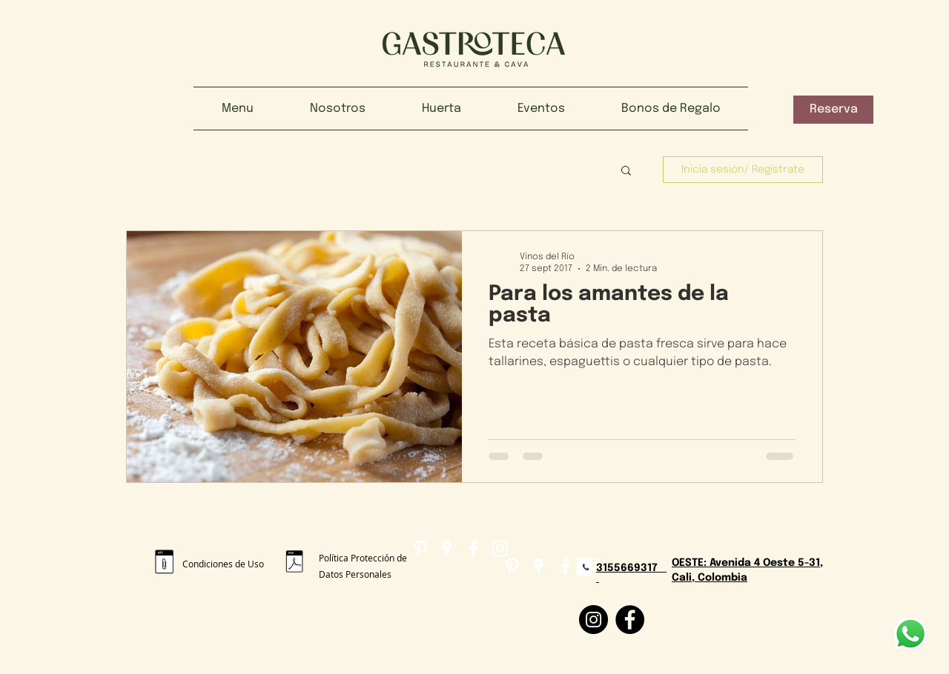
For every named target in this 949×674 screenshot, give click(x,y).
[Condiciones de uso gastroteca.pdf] (164, 563)
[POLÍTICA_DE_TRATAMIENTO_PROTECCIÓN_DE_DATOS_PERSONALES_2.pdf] (294, 563)
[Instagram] (593, 619)
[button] (833, 110)
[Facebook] (629, 619)
